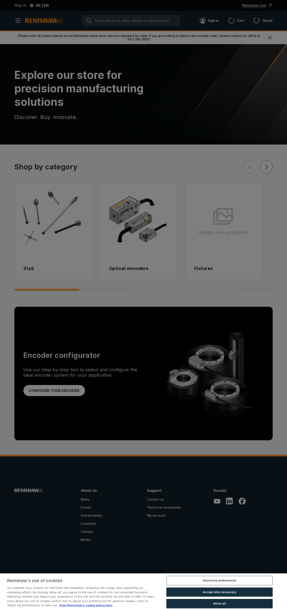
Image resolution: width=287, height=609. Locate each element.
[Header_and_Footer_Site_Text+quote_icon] (258, 20)
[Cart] (231, 20)
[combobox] (131, 20)
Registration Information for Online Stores (44, 600)
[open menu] (19, 20)
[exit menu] (270, 37)
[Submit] (88, 20)
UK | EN (39, 5)
